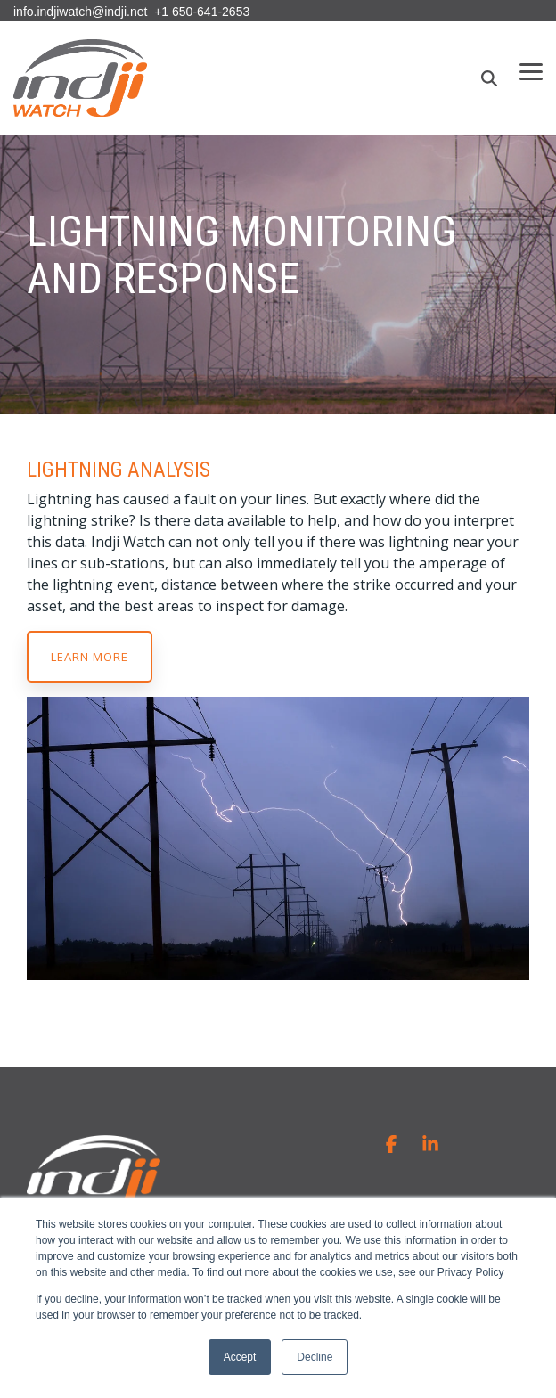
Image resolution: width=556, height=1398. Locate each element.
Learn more (89, 657)
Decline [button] (314, 1357)
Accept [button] (240, 1357)
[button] (531, 70)
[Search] (489, 78)
